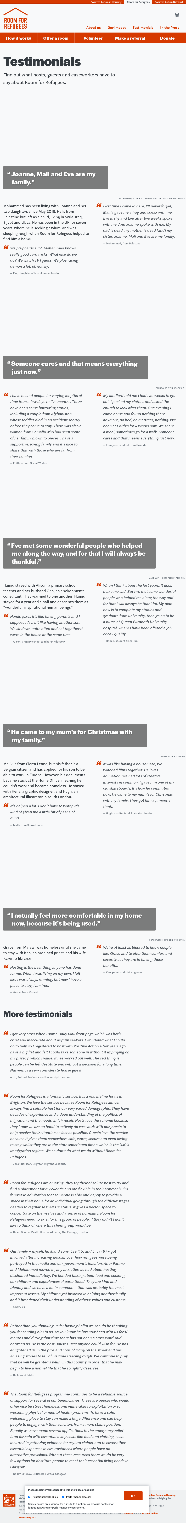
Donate (167, 38)
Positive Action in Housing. (161, 1494)
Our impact (117, 27)
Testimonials (143, 27)
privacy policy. (150, 1513)
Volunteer (93, 38)
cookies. (128, 1513)
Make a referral (130, 38)
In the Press (169, 27)
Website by (27, 1517)
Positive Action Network (169, 2)
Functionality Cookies (43, 1497)
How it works (18, 38)
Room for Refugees (138, 2)
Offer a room (55, 38)
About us (93, 27)
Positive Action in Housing (106, 2)
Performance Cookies (76, 1497)
